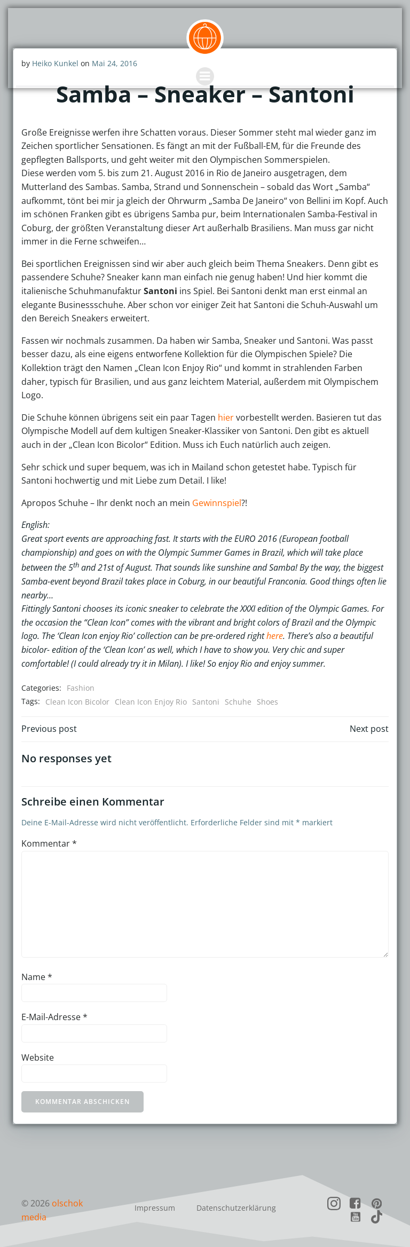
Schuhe (237, 701)
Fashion (80, 687)
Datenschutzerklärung (236, 1206)
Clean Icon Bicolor (77, 701)
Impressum (155, 1206)
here (274, 636)
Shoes (267, 701)
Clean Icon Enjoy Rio (150, 701)
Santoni (205, 701)
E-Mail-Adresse (54, 1016)
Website (37, 1057)
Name (36, 976)
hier (225, 417)
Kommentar (48, 843)
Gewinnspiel (216, 502)
